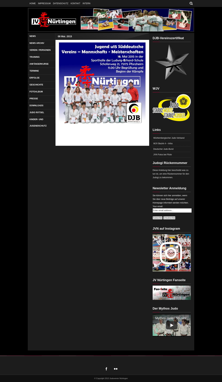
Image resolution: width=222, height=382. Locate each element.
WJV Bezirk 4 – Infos (163, 143)
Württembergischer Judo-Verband (168, 138)
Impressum (44, 3)
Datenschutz (60, 3)
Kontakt (75, 3)
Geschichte (36, 85)
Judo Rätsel (36, 112)
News (32, 36)
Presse (33, 98)
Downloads (36, 105)
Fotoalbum (36, 91)
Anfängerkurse (39, 64)
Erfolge (34, 78)
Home (32, 3)
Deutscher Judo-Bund (163, 149)
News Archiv (36, 43)
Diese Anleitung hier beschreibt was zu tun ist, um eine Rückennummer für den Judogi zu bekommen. (171, 174)
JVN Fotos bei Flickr (162, 154)
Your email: (158, 206)
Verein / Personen (40, 50)
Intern (86, 3)
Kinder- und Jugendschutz (38, 122)
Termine (34, 71)
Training (34, 57)
